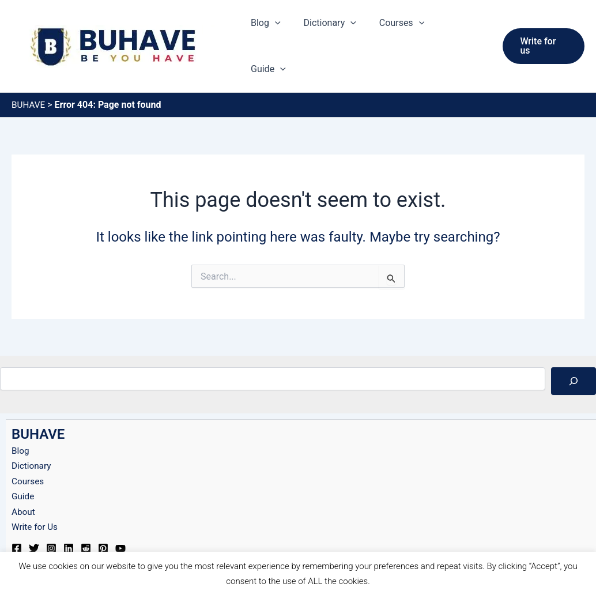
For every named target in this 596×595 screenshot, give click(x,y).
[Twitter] (34, 518)
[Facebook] (17, 518)
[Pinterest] (103, 518)
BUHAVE (29, 74)
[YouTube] (120, 518)
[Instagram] (51, 518)
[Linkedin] (68, 518)
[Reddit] (86, 518)
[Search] (573, 350)
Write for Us (36, 496)
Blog (278, 31)
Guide (463, 31)
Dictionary (338, 31)
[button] (287, 31)
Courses (405, 31)
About (24, 481)
